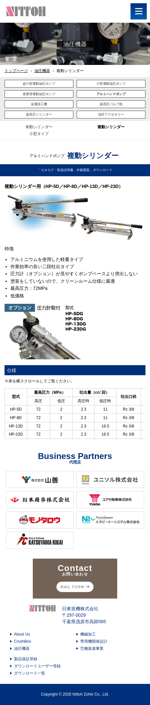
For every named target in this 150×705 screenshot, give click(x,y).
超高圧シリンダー (39, 114)
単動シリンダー (39, 127)
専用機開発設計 (93, 641)
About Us (22, 634)
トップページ (16, 70)
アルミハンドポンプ (111, 94)
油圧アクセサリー (111, 114)
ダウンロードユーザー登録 (37, 666)
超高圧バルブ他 (111, 104)
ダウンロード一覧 (29, 673)
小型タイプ (39, 133)
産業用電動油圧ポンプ (39, 94)
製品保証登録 (25, 659)
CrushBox (22, 641)
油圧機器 (42, 70)
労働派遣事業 (92, 648)
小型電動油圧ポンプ (111, 83)
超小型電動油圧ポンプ (39, 83)
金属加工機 (39, 104)
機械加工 (88, 634)
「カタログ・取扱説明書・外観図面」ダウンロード (75, 170)
